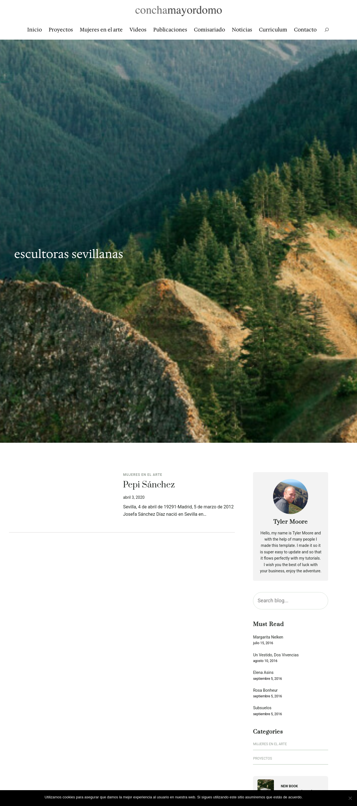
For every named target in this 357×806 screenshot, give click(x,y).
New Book (289, 786)
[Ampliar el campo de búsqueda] (326, 29)
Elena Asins (263, 672)
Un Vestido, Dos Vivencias (275, 655)
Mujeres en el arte (142, 475)
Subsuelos (262, 708)
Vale (308, 797)
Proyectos (262, 758)
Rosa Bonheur (265, 690)
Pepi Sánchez (149, 485)
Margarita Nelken (268, 637)
